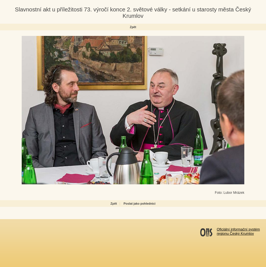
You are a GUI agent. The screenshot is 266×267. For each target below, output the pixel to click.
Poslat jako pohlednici (140, 203)
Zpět (133, 27)
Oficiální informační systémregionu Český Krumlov (238, 231)
